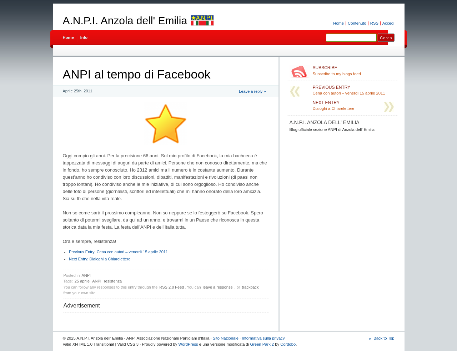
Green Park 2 (262, 344)
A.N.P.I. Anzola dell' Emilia (125, 20)
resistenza (113, 281)
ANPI (86, 275)
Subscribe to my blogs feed (354, 70)
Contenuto (357, 23)
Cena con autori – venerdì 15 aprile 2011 (118, 252)
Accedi (388, 23)
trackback (250, 287)
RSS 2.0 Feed (171, 287)
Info (84, 37)
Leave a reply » (252, 91)
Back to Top (383, 338)
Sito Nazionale (225, 338)
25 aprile (82, 281)
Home (338, 23)
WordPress (188, 344)
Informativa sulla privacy (263, 338)
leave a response (218, 287)
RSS (374, 23)
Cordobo (288, 344)
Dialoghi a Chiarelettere (99, 259)
